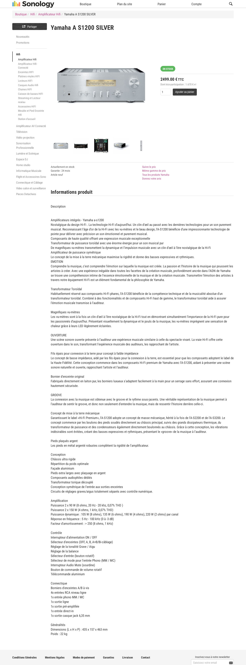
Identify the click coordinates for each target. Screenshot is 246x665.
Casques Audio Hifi (28, 85)
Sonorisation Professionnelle (25, 145)
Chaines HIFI (25, 89)
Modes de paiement (84, 657)
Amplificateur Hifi (27, 59)
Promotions (22, 42)
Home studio (23, 165)
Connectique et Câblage (29, 182)
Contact (145, 657)
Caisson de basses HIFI (30, 93)
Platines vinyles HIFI (29, 76)
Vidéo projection (25, 137)
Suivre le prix (149, 166)
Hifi (18, 54)
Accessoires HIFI (27, 106)
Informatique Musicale (28, 171)
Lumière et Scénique (27, 153)
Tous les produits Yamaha (155, 174)
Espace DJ (22, 159)
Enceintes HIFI (26, 72)
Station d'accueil (26, 119)
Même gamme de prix (154, 170)
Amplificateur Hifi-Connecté (27, 65)
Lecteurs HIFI (25, 80)
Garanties (108, 657)
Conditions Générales (24, 657)
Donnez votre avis (151, 178)
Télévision (21, 132)
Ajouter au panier (184, 92)
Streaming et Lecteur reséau (29, 100)
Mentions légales (55, 657)
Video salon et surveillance (31, 188)
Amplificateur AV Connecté (31, 126)
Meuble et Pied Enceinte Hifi (31, 112)
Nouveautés (22, 36)
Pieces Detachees (26, 194)
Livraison (127, 657)
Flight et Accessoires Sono (31, 177)
